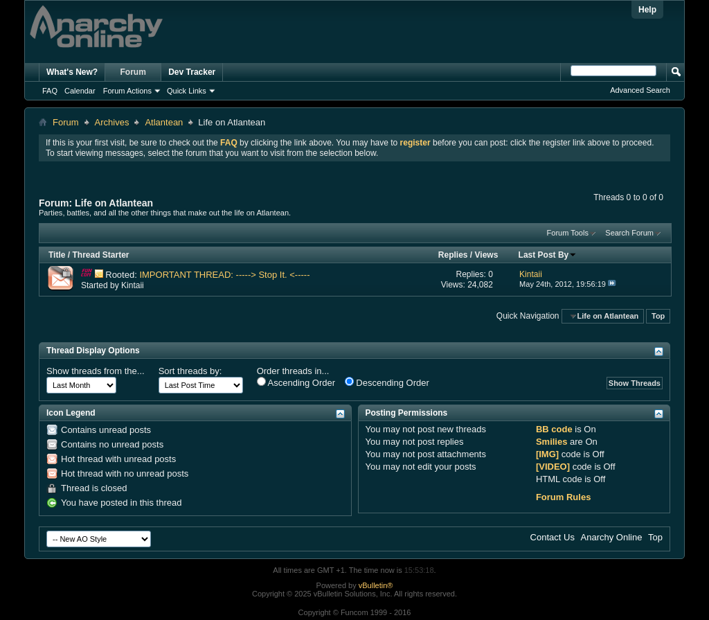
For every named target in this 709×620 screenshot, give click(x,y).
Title (56, 255)
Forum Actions (127, 91)
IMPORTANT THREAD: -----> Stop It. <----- (224, 274)
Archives (112, 122)
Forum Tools (568, 233)
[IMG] (547, 454)
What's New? (72, 72)
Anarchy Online (612, 537)
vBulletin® (376, 585)
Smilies (552, 441)
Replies (453, 255)
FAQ (49, 91)
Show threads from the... (95, 371)
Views (487, 255)
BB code (554, 429)
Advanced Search (640, 90)
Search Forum (629, 233)
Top (658, 316)
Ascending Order (296, 382)
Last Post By (548, 255)
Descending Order (387, 382)
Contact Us (552, 537)
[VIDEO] (553, 466)
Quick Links (186, 91)
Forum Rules (563, 497)
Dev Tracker (191, 72)
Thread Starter (100, 255)
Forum (133, 72)
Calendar (80, 91)
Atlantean (164, 122)
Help (647, 10)
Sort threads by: (190, 371)
